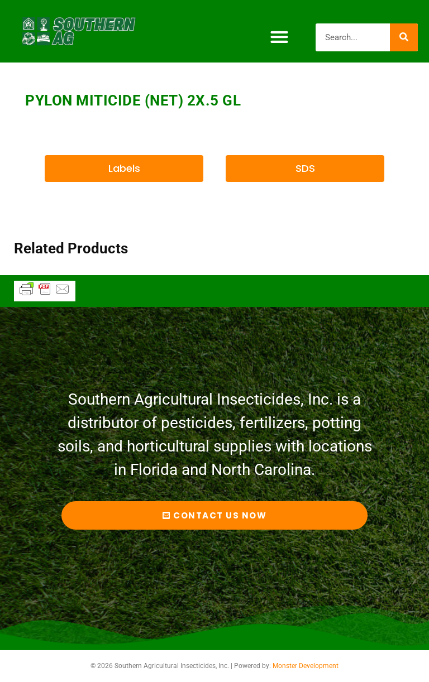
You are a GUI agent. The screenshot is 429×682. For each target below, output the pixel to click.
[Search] (404, 37)
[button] (279, 37)
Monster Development (306, 666)
